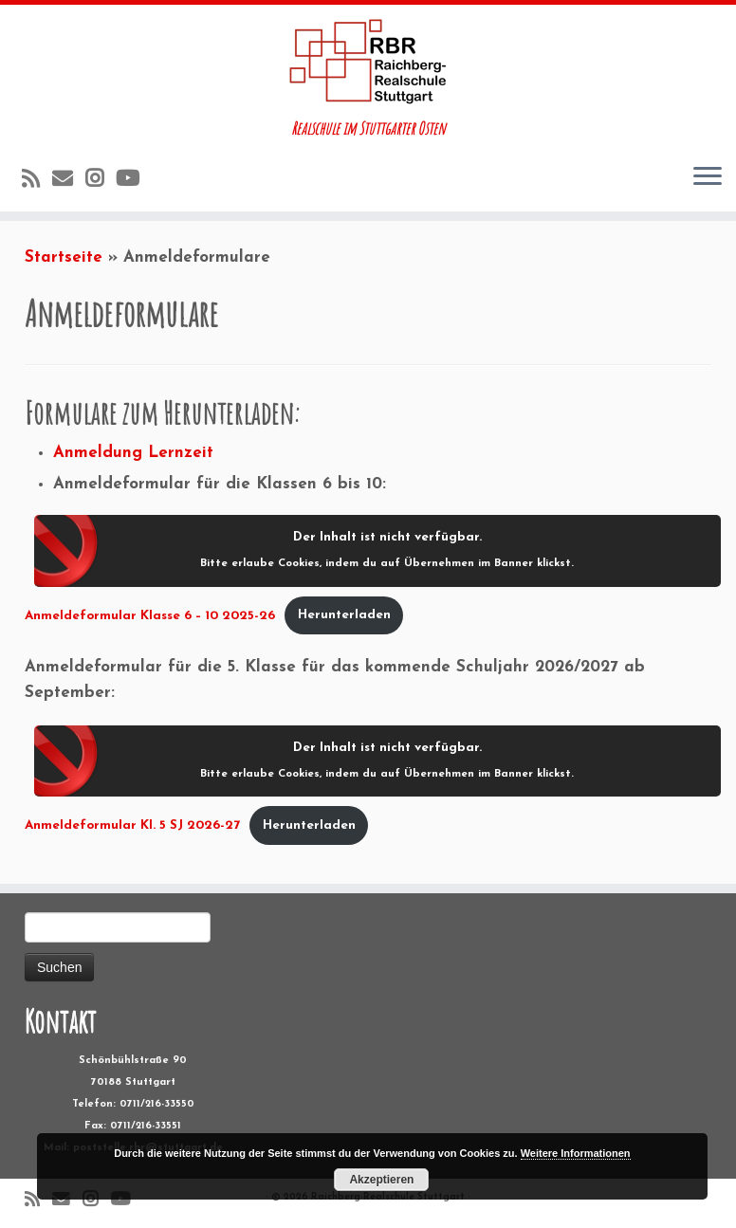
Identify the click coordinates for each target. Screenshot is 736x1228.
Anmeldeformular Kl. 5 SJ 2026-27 (132, 825)
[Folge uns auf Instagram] (100, 181)
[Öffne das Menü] (707, 177)
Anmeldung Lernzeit (133, 453)
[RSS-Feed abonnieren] (37, 181)
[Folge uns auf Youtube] (134, 181)
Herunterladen (344, 615)
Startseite (63, 257)
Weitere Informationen (576, 1153)
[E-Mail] (68, 181)
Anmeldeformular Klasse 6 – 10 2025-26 (150, 615)
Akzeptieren (381, 1179)
